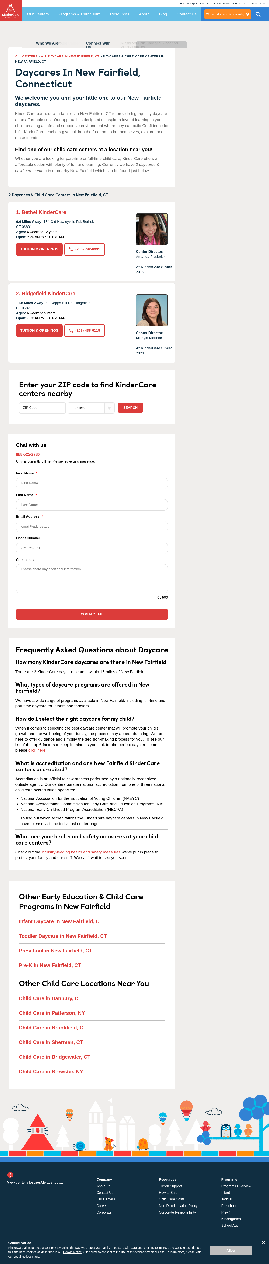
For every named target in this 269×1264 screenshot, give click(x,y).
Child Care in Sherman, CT (51, 1042)
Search (130, 408)
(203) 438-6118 (84, 331)
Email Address (92, 523)
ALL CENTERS (26, 56)
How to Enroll (169, 1192)
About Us (104, 1186)
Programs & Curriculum (79, 14)
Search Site (258, 16)
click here (36, 750)
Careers (103, 1206)
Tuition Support (170, 1186)
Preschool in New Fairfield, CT (55, 951)
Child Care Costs (172, 1199)
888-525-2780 (28, 454)
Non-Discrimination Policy (178, 1206)
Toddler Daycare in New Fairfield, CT (63, 936)
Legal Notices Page (26, 1256)
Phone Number (92, 545)
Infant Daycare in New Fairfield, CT (61, 921)
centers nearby (225, 14)
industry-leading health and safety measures (81, 852)
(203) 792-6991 (84, 249)
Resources (119, 14)
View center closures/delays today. (35, 1182)
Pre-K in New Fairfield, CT (50, 965)
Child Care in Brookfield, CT (53, 1027)
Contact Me (92, 614)
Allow (230, 1250)
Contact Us (187, 14)
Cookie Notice (72, 1252)
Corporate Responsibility (177, 1212)
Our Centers (38, 14)
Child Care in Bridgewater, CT (54, 1057)
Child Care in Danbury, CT (50, 998)
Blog (163, 14)
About (144, 14)
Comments (25, 560)
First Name (92, 480)
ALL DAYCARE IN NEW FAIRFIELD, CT (70, 56)
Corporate (104, 1212)
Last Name (92, 502)
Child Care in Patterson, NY (52, 1013)
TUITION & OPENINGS (39, 249)
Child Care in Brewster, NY (51, 1071)
